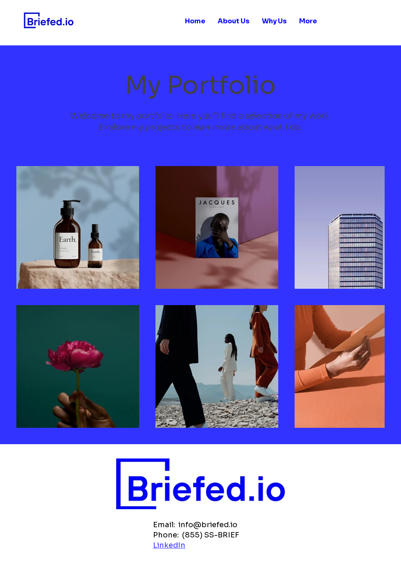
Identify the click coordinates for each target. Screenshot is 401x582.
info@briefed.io (207, 524)
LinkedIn (169, 545)
